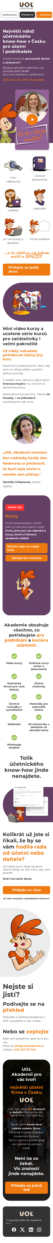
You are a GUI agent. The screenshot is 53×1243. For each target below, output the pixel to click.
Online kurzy (10, 15)
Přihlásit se (27, 15)
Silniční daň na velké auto (23, 548)
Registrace (44, 14)
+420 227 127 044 (24, 1049)
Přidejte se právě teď (26, 1187)
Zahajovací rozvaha (26, 558)
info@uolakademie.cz (29, 1046)
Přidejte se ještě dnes (23, 269)
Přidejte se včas (26, 890)
